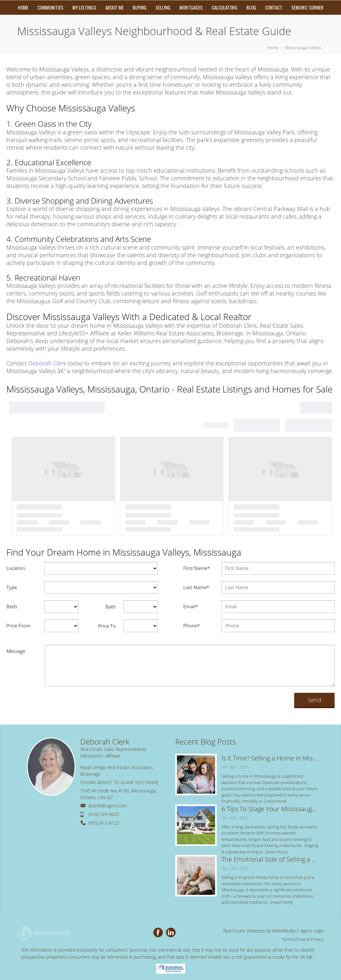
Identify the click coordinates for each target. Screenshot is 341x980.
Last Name (196, 587)
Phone (191, 625)
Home (273, 47)
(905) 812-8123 (103, 823)
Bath (110, 606)
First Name (196, 568)
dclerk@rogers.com (107, 806)
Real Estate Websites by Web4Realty (259, 931)
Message (15, 651)
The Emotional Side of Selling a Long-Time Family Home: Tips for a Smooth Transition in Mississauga (270, 859)
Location (15, 568)
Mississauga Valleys (303, 47)
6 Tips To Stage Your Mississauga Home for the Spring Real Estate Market (270, 808)
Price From (18, 625)
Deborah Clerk (47, 363)
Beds (11, 606)
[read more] (276, 801)
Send (314, 700)
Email (190, 606)
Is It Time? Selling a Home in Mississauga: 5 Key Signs (270, 758)
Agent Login (312, 931)
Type (11, 587)
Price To (107, 626)
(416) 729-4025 (103, 814)
